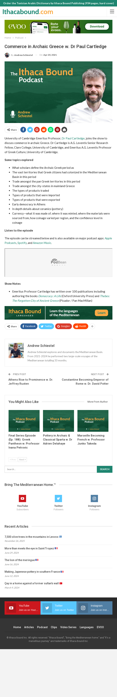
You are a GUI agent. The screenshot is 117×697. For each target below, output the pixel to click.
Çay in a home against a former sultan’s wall (33, 583)
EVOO (100, 627)
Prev (13, 459)
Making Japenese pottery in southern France (34, 571)
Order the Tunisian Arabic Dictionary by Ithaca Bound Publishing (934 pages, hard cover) (58, 3)
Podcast (42, 627)
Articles (29, 627)
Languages (87, 627)
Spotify (22, 242)
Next (22, 459)
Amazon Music (42, 242)
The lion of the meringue (21, 560)
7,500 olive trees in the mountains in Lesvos (33, 536)
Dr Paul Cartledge (73, 138)
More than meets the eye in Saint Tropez (31, 548)
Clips (54, 627)
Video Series (68, 627)
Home (17, 627)
